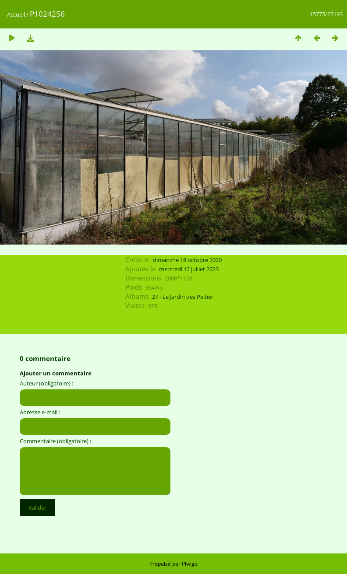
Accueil (16, 14)
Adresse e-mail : (40, 412)
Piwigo (190, 563)
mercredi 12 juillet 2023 (189, 269)
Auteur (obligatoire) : (46, 383)
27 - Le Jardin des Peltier (182, 297)
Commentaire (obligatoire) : (55, 441)
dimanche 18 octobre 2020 (187, 260)
